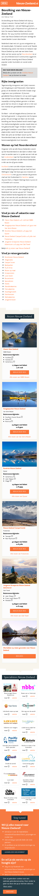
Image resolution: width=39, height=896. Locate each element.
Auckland (5, 166)
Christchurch (6, 174)
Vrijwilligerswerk (10, 291)
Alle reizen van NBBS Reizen (19, 377)
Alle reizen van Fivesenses (19, 554)
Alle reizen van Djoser (19, 496)
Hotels (7, 283)
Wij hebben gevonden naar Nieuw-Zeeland (19, 649)
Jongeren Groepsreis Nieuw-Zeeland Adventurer (16, 586)
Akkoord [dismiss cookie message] (10, 891)
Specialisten (9, 281)
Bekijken (19, 656)
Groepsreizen (9, 273)
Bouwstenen (9, 278)
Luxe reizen (9, 275)
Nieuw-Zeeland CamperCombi (14, 528)
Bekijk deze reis (19, 372)
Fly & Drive (8, 267)
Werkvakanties (10, 297)
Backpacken (9, 265)
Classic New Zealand (10, 349)
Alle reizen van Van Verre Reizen (19, 437)
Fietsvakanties (10, 289)
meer (6, 698)
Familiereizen (9, 294)
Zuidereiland (8, 157)
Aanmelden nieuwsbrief (15, 852)
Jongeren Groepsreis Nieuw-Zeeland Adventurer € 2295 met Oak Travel (18, 243)
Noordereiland (27, 54)
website (14, 698)
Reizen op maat (10, 270)
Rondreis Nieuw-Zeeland (12, 468)
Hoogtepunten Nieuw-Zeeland (14, 408)
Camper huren (10, 262)
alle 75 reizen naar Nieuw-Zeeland (18, 248)
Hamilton (25, 177)
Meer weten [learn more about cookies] (7, 886)
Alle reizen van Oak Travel (19, 616)
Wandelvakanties (11, 286)
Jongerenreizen (10, 299)
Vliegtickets (9, 260)
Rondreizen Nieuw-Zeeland (14, 257)
